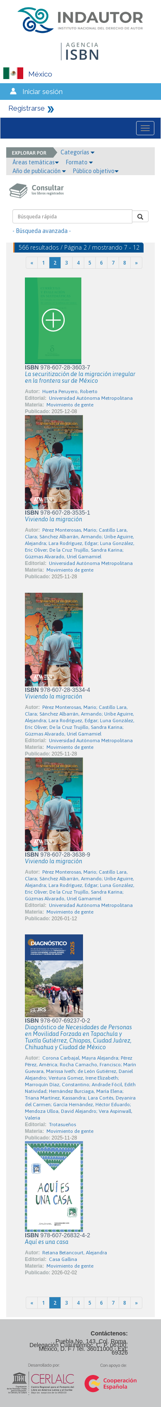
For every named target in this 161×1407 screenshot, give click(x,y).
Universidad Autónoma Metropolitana (91, 398)
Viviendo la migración (53, 519)
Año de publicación (39, 171)
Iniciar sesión (42, 91)
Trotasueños (62, 1124)
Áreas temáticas (35, 162)
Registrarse (26, 108)
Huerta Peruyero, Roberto (70, 391)
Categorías (78, 152)
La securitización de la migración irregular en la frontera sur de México (80, 377)
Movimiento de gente (69, 405)
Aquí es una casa (46, 1242)
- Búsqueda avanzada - (41, 231)
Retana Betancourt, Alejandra (74, 1253)
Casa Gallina (63, 1259)
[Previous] (32, 263)
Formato (79, 162)
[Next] (136, 263)
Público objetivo (96, 171)
